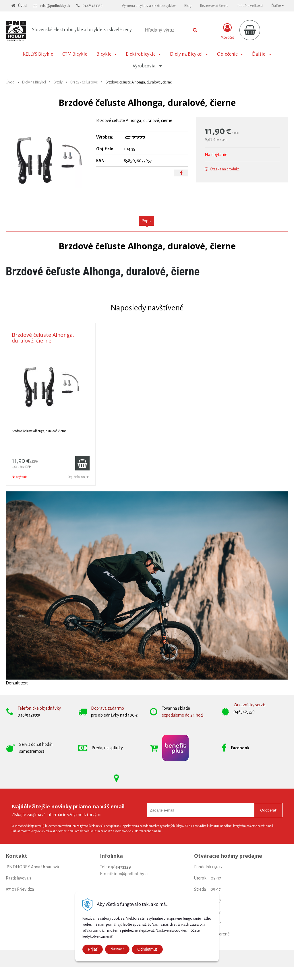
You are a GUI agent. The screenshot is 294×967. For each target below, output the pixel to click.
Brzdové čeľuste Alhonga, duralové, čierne (43, 337)
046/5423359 (92, 6)
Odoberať (268, 810)
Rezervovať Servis (214, 6)
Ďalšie (277, 5)
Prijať (92, 949)
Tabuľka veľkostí (250, 6)
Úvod (22, 6)
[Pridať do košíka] (82, 463)
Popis (146, 221)
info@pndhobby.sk (55, 6)
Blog (188, 6)
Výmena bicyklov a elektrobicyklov (149, 6)
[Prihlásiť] (227, 31)
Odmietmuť (147, 949)
